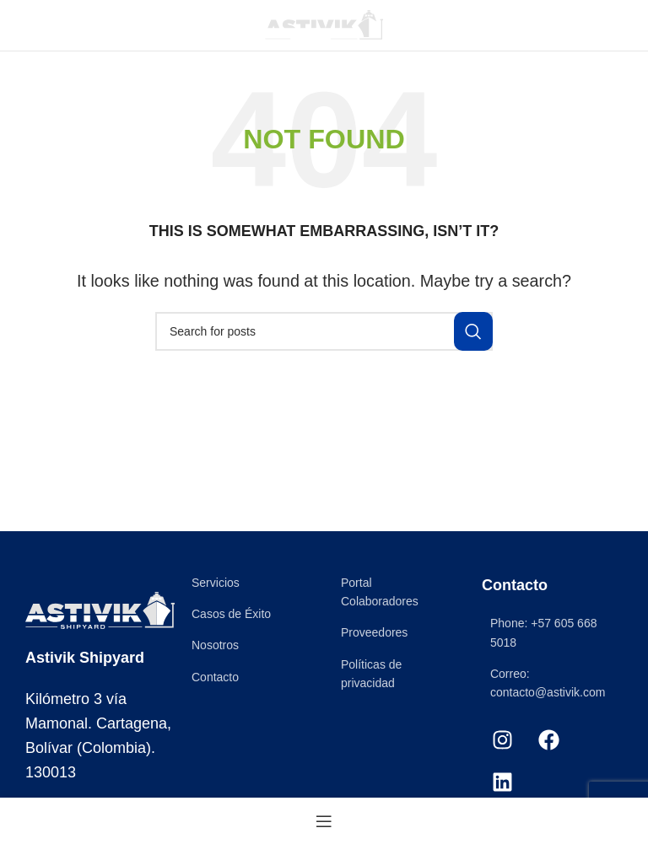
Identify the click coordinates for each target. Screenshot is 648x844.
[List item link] (249, 582)
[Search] (324, 331)
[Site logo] (324, 24)
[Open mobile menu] (40, 25)
